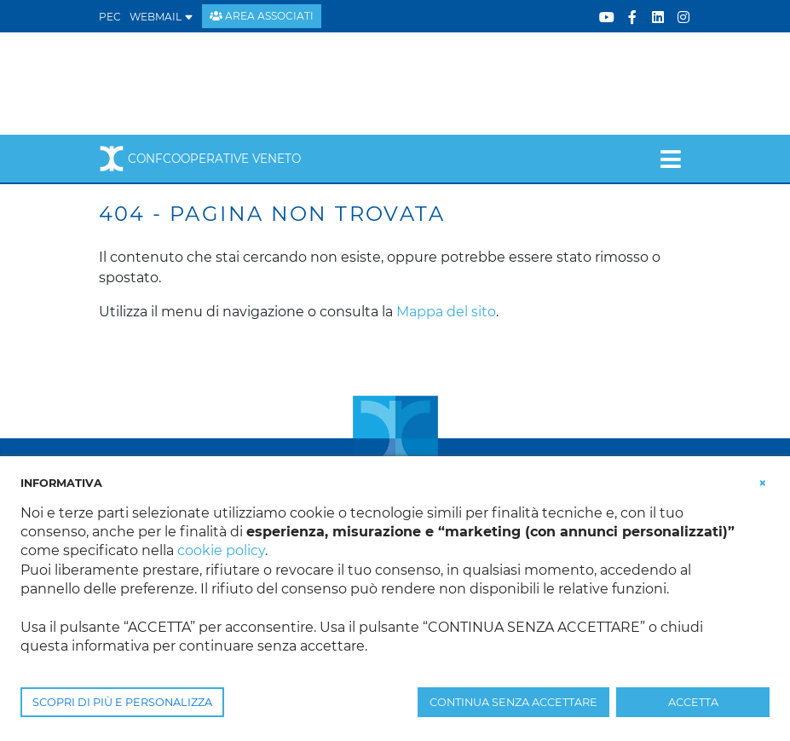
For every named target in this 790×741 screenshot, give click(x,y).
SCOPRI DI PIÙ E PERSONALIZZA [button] (122, 702)
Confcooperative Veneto (200, 158)
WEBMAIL (161, 16)
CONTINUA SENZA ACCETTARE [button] (513, 702)
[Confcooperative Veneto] (236, 82)
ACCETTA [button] (693, 702)
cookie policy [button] (221, 550)
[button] (762, 481)
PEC (110, 16)
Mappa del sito (446, 312)
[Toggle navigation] (670, 158)
